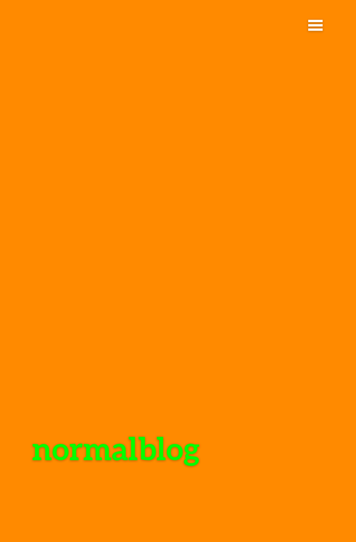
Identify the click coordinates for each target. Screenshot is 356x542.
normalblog (116, 448)
